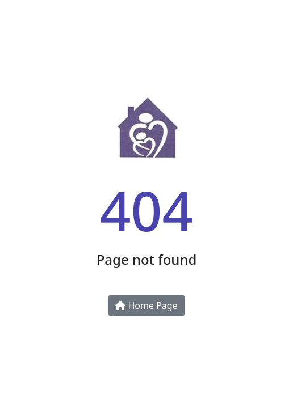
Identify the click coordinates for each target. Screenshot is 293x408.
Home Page (146, 305)
